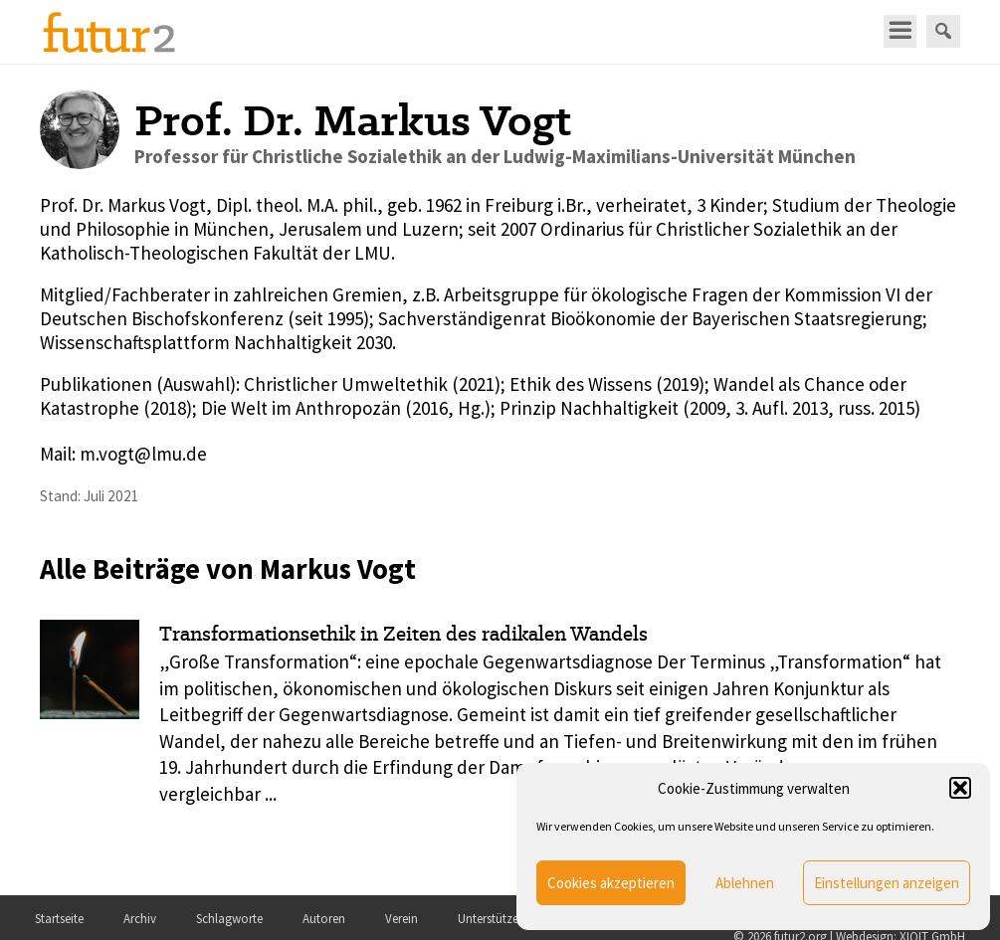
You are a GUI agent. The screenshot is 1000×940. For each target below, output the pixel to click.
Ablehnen (744, 882)
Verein (401, 918)
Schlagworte (229, 918)
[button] (960, 788)
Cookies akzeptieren (611, 882)
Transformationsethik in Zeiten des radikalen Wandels (403, 634)
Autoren (323, 918)
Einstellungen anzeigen (886, 882)
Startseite (59, 918)
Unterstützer (490, 918)
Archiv (139, 918)
